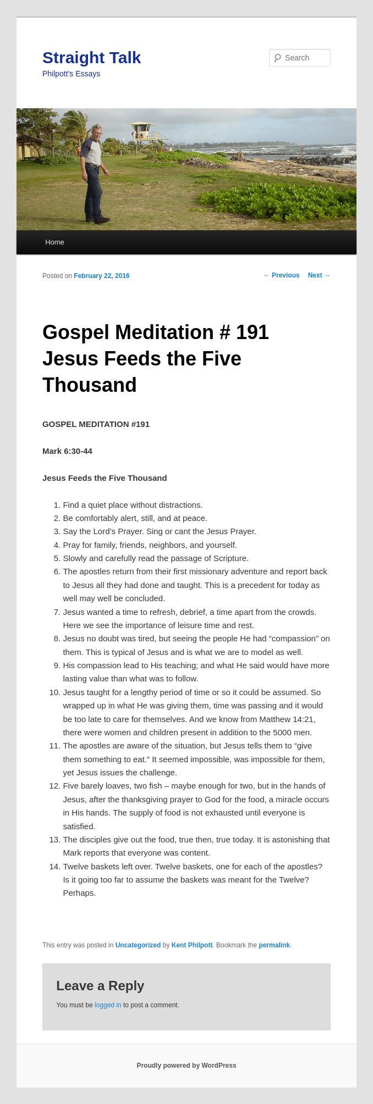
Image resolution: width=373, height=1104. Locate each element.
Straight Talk (91, 57)
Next (319, 275)
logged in (108, 1005)
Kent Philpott (192, 945)
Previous (282, 275)
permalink (274, 945)
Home (54, 242)
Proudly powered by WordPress (186, 1065)
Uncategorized (138, 945)
